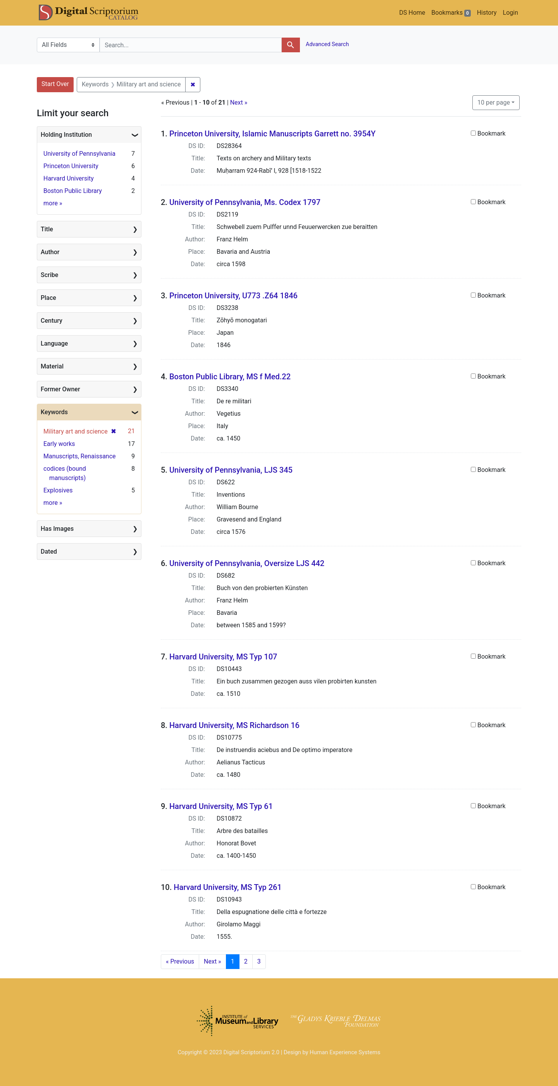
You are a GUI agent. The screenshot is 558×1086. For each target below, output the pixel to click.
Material (52, 366)
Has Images (57, 528)
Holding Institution (66, 134)
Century (51, 320)
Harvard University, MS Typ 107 (223, 656)
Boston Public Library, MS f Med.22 (230, 376)
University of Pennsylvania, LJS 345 (231, 470)
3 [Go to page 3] (259, 961)
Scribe (49, 275)
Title (47, 229)
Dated (49, 551)
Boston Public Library (72, 190)
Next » (239, 102)
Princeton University (70, 166)
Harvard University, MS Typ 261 (228, 887)
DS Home (412, 12)
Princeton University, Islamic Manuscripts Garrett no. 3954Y (272, 133)
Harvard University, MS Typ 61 (221, 806)
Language (54, 343)
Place (48, 297)
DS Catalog (95, 12)
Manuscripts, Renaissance (79, 456)
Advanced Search (327, 44)
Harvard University (68, 178)
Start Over (55, 84)
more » (52, 203)
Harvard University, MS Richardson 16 (234, 725)
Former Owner (60, 389)
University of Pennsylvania (79, 153)
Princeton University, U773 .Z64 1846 (233, 295)
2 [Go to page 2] (246, 961)
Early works (59, 443)
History (487, 12)
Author (50, 252)
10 (493, 102)
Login (510, 12)
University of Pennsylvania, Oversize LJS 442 (246, 563)
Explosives (58, 490)
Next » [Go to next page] (212, 961)
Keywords (54, 412)
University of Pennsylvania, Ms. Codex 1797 (244, 202)
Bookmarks (450, 13)
